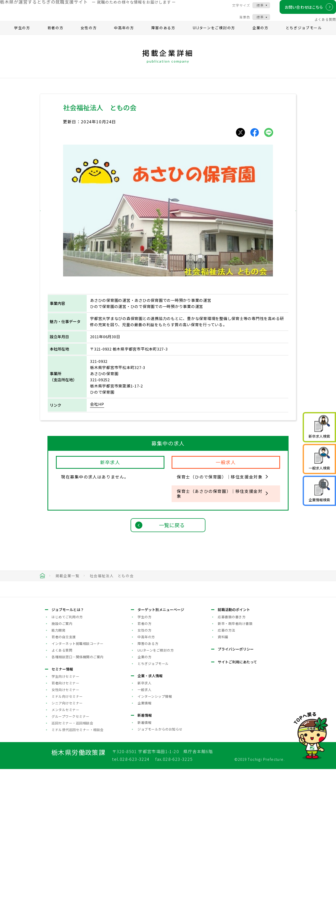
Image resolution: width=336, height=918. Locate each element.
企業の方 (260, 37)
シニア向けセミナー (67, 851)
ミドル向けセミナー (67, 845)
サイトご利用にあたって (237, 810)
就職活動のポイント (234, 758)
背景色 (239, 21)
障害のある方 (163, 37)
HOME (42, 585)
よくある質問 (320, 23)
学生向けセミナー (65, 825)
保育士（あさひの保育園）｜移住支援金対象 (219, 503)
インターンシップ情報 (154, 845)
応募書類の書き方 (231, 765)
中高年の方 (124, 37)
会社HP (97, 413)
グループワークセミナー (71, 865)
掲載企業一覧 (67, 585)
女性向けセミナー (65, 838)
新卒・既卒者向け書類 (235, 772)
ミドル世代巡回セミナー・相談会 (78, 878)
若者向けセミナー (65, 831)
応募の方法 (226, 779)
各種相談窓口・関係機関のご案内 (78, 805)
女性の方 (89, 37)
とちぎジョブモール (304, 37)
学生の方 (22, 37)
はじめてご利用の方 (67, 765)
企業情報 (144, 851)
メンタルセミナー (65, 858)
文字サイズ (236, 9)
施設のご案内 (62, 772)
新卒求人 (144, 831)
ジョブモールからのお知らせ (160, 878)
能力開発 (58, 779)
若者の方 (55, 37)
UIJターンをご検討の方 (214, 37)
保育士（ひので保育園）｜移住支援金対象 (219, 487)
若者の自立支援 (64, 785)
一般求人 (144, 838)
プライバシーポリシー (236, 797)
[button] (51, 220)
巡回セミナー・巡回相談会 (72, 871)
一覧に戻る (172, 534)
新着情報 (144, 871)
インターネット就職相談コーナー (78, 792)
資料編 (223, 785)
